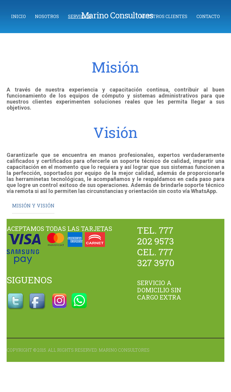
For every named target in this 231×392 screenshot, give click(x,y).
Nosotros (47, 16)
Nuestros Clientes (163, 16)
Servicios (79, 16)
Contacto (208, 16)
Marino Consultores (117, 15)
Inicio (18, 16)
